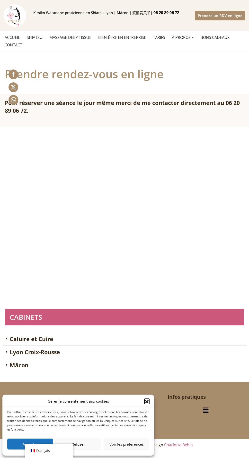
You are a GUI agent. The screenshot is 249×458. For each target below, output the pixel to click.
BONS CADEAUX (215, 37)
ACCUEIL (12, 37)
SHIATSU (35, 37)
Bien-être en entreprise (122, 37)
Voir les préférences (126, 444)
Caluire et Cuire (31, 339)
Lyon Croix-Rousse (35, 352)
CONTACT (13, 45)
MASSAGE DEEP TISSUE (70, 37)
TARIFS (159, 37)
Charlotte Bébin (178, 445)
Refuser (78, 444)
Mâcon (19, 365)
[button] (146, 401)
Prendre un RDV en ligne (220, 15)
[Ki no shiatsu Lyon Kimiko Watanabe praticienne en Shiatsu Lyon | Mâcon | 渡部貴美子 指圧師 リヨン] (15, 15)
